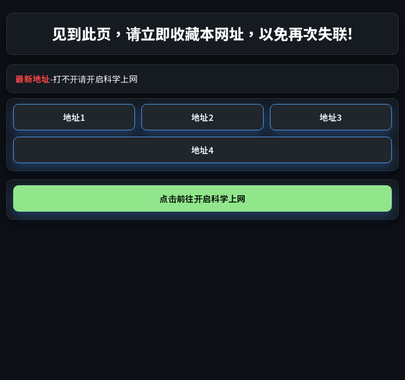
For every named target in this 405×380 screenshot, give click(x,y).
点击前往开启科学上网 (202, 198)
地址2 (202, 117)
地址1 (74, 117)
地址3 (331, 117)
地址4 (202, 150)
